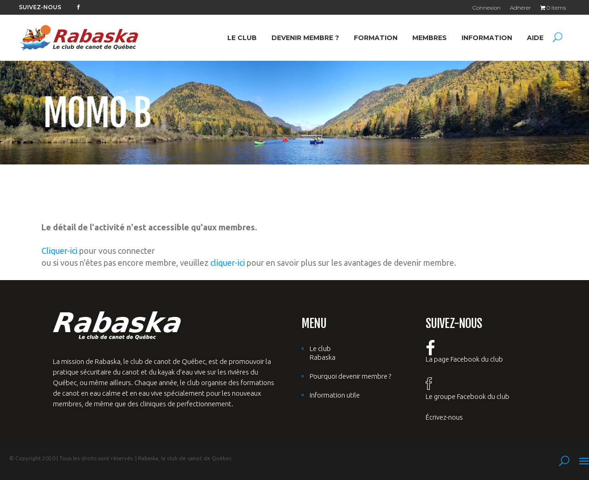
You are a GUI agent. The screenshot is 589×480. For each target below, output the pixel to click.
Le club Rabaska (322, 353)
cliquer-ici (227, 262)
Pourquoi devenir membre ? (350, 376)
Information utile (335, 395)
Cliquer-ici (59, 250)
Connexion (487, 7)
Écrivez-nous (444, 417)
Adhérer (520, 7)
